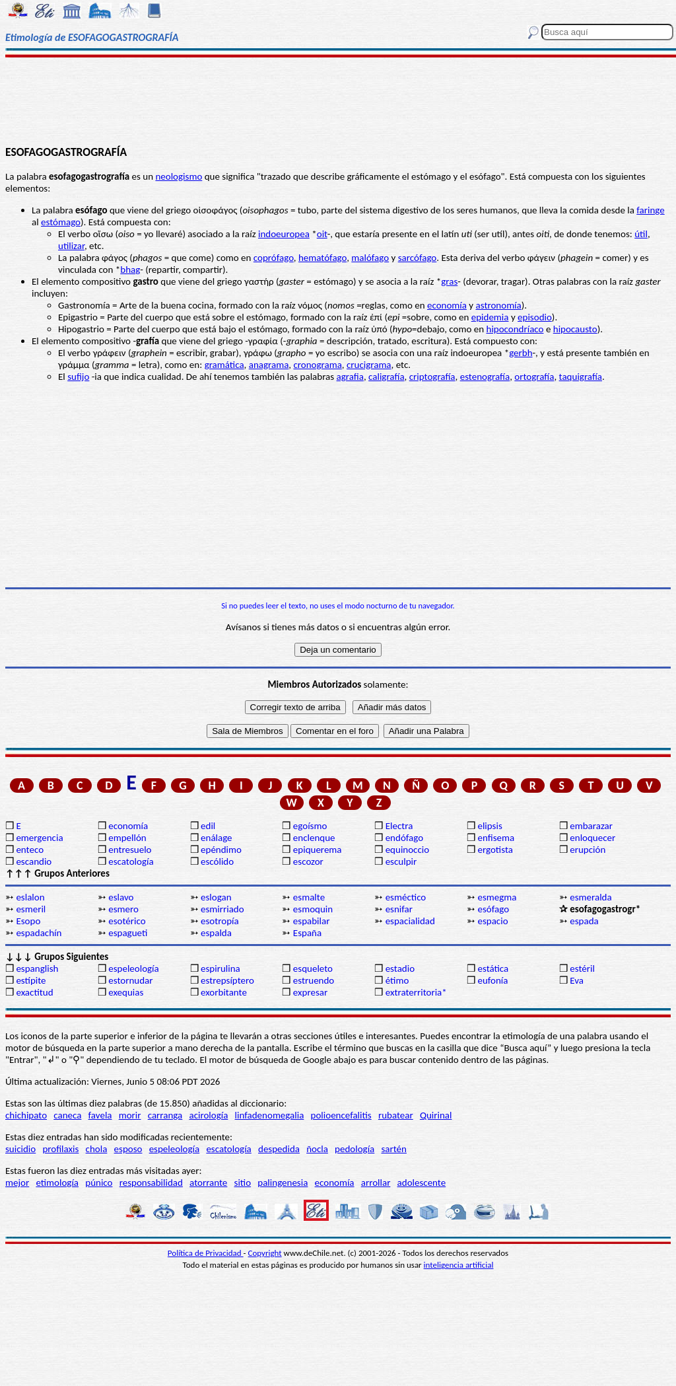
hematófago (322, 258)
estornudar (130, 980)
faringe (650, 210)
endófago (404, 838)
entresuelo (129, 850)
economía (447, 305)
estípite (31, 980)
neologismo (178, 176)
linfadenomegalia (269, 1115)
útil (641, 234)
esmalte (309, 897)
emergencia (39, 838)
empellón (127, 838)
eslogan (216, 897)
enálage (216, 838)
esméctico (406, 897)
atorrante (208, 1182)
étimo (397, 980)
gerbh (520, 353)
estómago (61, 222)
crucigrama (369, 365)
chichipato (26, 1115)
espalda (216, 933)
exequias (125, 992)
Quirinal (436, 1115)
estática (492, 968)
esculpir (401, 861)
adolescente (421, 1182)
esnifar (399, 909)
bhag (130, 269)
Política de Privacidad (206, 1253)
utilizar (71, 246)
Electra (399, 826)
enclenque (314, 838)
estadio (400, 968)
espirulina (220, 968)
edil (208, 826)
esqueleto (313, 968)
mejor (17, 1182)
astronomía (499, 305)
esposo (128, 1149)
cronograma (317, 365)
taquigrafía (580, 377)
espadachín (38, 933)
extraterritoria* (416, 992)
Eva (577, 980)
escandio (33, 861)
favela (100, 1115)
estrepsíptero (227, 980)
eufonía (492, 980)
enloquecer (592, 838)
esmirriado (222, 909)
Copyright (265, 1253)
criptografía (432, 377)
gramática (224, 365)
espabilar (311, 921)
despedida (279, 1149)
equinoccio (408, 850)
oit (322, 234)
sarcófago (417, 258)
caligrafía (386, 377)
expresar (310, 992)
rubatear (395, 1115)
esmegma (496, 897)
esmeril (31, 909)
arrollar (376, 1182)
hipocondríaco (515, 329)
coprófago (274, 258)
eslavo (120, 897)
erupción (587, 850)
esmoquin (313, 909)
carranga (165, 1115)
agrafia (350, 377)
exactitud (34, 992)
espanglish (37, 968)
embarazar (591, 826)
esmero (123, 909)
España (307, 933)
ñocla (317, 1149)
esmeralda (590, 897)
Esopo (28, 921)
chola (97, 1149)
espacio (492, 921)
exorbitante (224, 992)
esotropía (220, 921)
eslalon (30, 897)
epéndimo (221, 850)
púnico (98, 1182)
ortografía (534, 377)
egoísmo (310, 826)
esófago (493, 909)
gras (449, 281)
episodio (535, 317)
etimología (57, 1182)
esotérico (126, 921)
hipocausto (575, 329)
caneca (67, 1115)
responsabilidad (151, 1182)
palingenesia (282, 1182)
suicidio (20, 1149)
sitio (243, 1182)
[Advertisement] (338, 100)
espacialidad (410, 921)
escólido (217, 861)
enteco (30, 850)
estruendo (313, 980)
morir (130, 1115)
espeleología (133, 968)
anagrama (269, 365)
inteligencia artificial (459, 1265)
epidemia (490, 317)
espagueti (127, 933)
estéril (582, 968)
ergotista (494, 850)
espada (584, 921)
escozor (308, 861)
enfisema (495, 838)
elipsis (489, 826)
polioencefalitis (341, 1115)
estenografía (485, 377)
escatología (130, 861)
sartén (394, 1149)
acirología (208, 1115)
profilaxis (60, 1149)
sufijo (78, 377)
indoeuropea (284, 234)
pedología (354, 1149)
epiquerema (317, 850)
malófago (370, 258)
